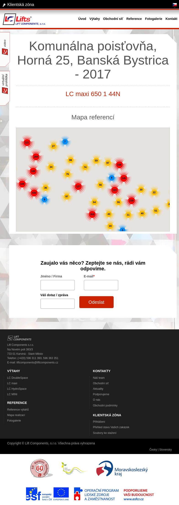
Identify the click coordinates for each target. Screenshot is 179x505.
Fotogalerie (14, 420)
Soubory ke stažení (105, 433)
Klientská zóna (20, 4)
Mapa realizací (16, 415)
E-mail (89, 276)
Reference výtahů (18, 409)
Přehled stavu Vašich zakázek (111, 427)
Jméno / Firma (51, 276)
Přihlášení (99, 421)
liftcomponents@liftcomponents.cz (37, 362)
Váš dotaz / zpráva (54, 295)
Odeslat (96, 302)
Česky (153, 449)
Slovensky (165, 449)
